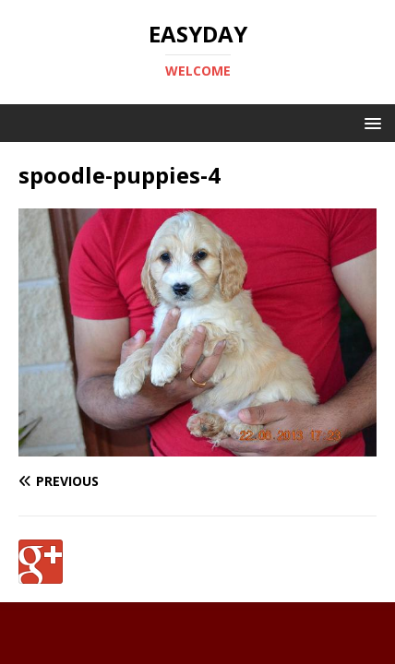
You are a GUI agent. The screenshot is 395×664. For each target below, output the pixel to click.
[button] (369, 122)
